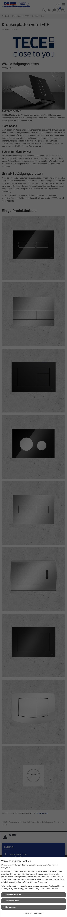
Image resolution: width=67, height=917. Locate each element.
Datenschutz (38, 913)
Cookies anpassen (9, 907)
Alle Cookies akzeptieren (11, 895)
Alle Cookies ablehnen (10, 901)
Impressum (28, 913)
